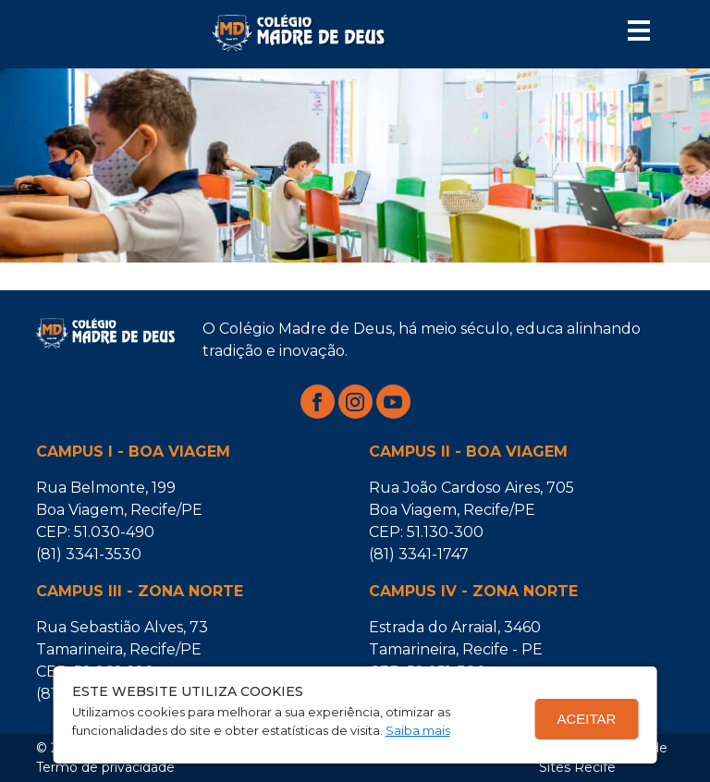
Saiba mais (418, 730)
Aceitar (586, 719)
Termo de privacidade (105, 767)
